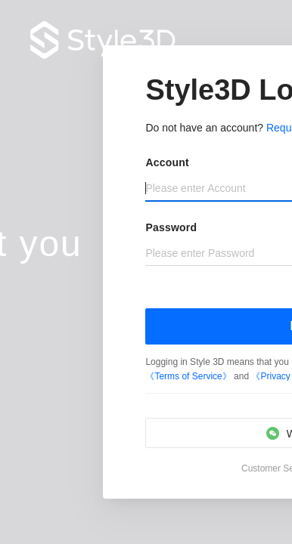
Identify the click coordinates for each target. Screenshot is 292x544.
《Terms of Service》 (189, 376)
